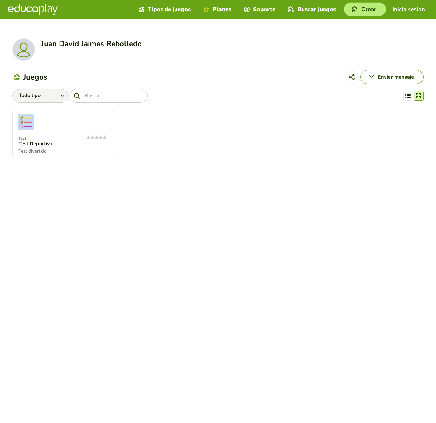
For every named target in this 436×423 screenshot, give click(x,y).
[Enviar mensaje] (392, 77)
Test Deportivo (35, 143)
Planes (216, 9)
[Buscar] (109, 96)
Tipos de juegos (164, 9)
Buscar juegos (311, 9)
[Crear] (365, 9)
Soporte (258, 9)
